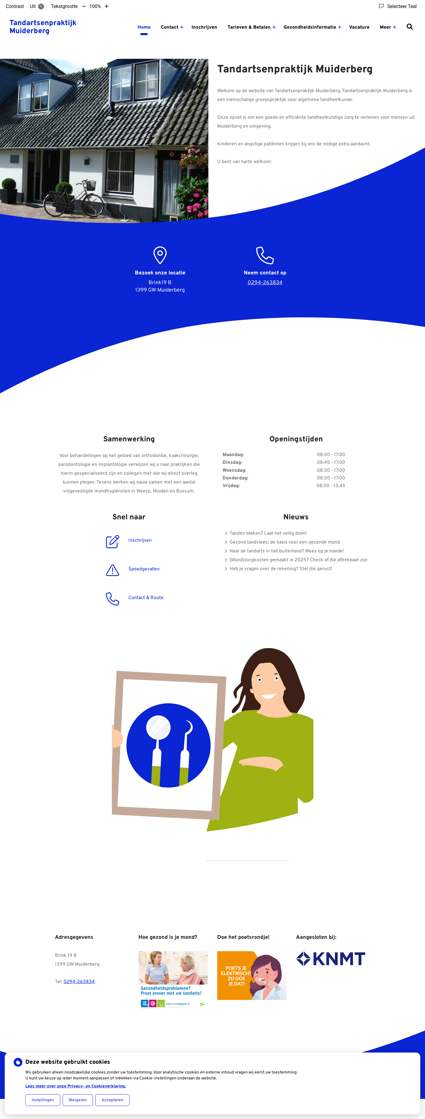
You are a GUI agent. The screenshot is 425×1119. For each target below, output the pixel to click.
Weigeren (78, 1100)
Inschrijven (204, 27)
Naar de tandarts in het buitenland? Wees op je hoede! (287, 551)
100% (95, 6)
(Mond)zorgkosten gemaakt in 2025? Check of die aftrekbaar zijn (298, 560)
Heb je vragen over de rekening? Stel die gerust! (281, 569)
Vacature (359, 27)
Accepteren (112, 1100)
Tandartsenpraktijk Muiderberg (42, 27)
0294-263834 (79, 982)
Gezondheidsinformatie (310, 27)
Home (144, 27)
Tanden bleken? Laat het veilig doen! (268, 533)
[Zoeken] (410, 27)
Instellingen (43, 1100)
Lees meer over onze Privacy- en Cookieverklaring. (75, 1086)
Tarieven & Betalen (249, 27)
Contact (169, 27)
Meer (385, 27)
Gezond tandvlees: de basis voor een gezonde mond (285, 542)
